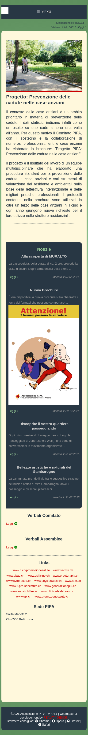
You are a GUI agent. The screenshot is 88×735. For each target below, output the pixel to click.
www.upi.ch (23, 596)
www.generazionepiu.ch (60, 586)
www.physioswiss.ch (47, 581)
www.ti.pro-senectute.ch (25, 586)
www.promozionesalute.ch (51, 596)
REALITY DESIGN (55, 717)
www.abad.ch (15, 575)
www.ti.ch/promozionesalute (31, 570)
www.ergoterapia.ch (66, 575)
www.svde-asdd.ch (18, 581)
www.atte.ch (73, 581)
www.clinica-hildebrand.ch (58, 591)
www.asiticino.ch (38, 575)
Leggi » (13, 277)
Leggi (11, 523)
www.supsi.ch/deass (23, 591)
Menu (44, 12)
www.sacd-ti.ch (63, 570)
